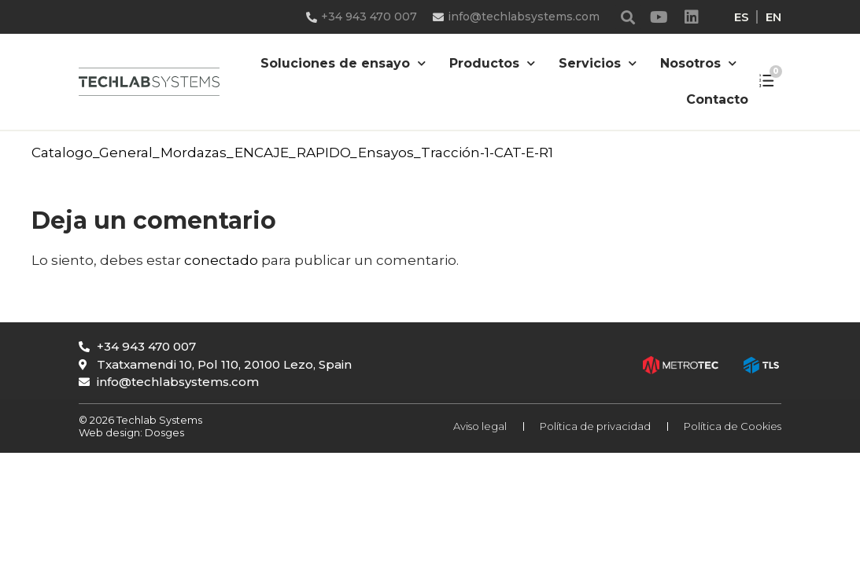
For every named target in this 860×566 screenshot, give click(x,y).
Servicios (598, 63)
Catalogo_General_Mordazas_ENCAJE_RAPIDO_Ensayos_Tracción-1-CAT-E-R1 (292, 152)
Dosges (163, 432)
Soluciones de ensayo (343, 63)
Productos (492, 63)
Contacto (717, 99)
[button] (628, 17)
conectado (221, 260)
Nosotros (698, 63)
